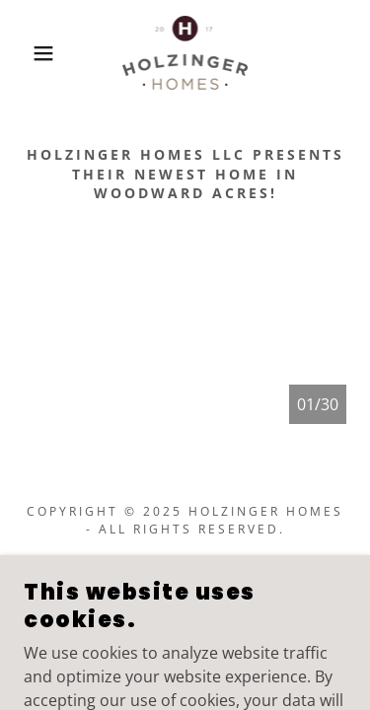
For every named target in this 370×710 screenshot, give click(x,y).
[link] (185, 53)
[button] (29, 53)
